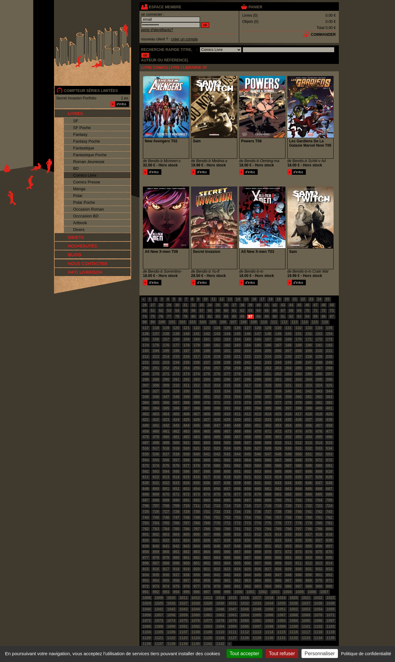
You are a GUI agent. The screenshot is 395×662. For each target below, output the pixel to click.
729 (186, 511)
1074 (171, 620)
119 (166, 328)
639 (237, 483)
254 (186, 368)
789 (217, 529)
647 (319, 483)
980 (227, 586)
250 (146, 368)
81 (202, 316)
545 (247, 454)
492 (288, 437)
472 (278, 431)
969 (309, 580)
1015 (232, 598)
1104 (147, 632)
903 (217, 563)
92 (291, 316)
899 (176, 563)
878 (156, 557)
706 (146, 506)
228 (309, 356)
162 (217, 339)
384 (156, 408)
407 (196, 414)
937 (176, 575)
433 (268, 419)
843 (186, 546)
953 (146, 580)
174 (146, 345)
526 (247, 448)
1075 (183, 620)
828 (227, 540)
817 (309, 534)
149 (278, 334)
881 (186, 557)
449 (237, 425)
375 (258, 402)
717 (258, 506)
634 (186, 483)
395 (268, 408)
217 (196, 356)
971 (329, 580)
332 (207, 391)
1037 (306, 603)
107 (233, 322)
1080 (245, 620)
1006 (312, 592)
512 (298, 443)
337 (258, 391)
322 (298, 385)
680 (268, 494)
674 (207, 494)
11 (213, 299)
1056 (147, 615)
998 (217, 592)
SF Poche (82, 127)
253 (176, 368)
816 (298, 534)
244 (278, 362)
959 (207, 580)
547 (268, 454)
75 (153, 316)
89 (266, 316)
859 (156, 552)
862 (186, 552)
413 (258, 414)
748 (186, 517)
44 (291, 305)
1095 (232, 626)
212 (146, 356)
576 (176, 465)
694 (217, 500)
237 (207, 362)
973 (156, 586)
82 (210, 316)
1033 (257, 603)
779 (309, 523)
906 (247, 563)
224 (268, 356)
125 (227, 328)
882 (196, 557)
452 (268, 425)
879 (166, 557)
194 (156, 351)
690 (176, 500)
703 (309, 500)
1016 (245, 598)
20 (287, 299)
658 (237, 489)
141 (196, 334)
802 (156, 534)
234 (176, 362)
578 (196, 465)
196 (176, 351)
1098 (269, 626)
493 (298, 437)
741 (309, 511)
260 (247, 368)
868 (247, 552)
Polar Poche (84, 202)
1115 (281, 632)
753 (237, 517)
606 (288, 471)
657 (227, 489)
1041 (159, 609)
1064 (245, 615)
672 (186, 494)
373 (237, 402)
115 (315, 322)
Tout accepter (244, 653)
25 (327, 299)
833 (278, 540)
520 (186, 448)
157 (166, 339)
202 (237, 351)
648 (329, 483)
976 (186, 586)
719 (278, 506)
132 (298, 328)
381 (319, 402)
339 (278, 391)
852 (278, 546)
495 (319, 437)
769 (207, 523)
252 (166, 368)
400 (319, 408)
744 (146, 517)
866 (227, 552)
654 (196, 489)
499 (166, 443)
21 (295, 299)
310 (176, 385)
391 (227, 408)
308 (156, 385)
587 (288, 465)
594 (166, 471)
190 (309, 345)
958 (196, 580)
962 (237, 580)
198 (196, 351)
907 (258, 563)
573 (146, 465)
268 (329, 368)
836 (309, 540)
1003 (275, 592)
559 (196, 460)
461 (166, 431)
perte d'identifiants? (157, 30)
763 (146, 523)
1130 (269, 638)
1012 (196, 598)
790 (227, 529)
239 (227, 362)
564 (247, 460)
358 (278, 397)
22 (303, 299)
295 (217, 379)
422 (156, 419)
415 (278, 414)
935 (156, 575)
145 (237, 334)
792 (247, 529)
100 (162, 322)
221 (237, 356)
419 (319, 414)
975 (176, 586)
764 (156, 523)
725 (146, 511)
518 (166, 448)
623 (268, 477)
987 (298, 586)
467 (227, 431)
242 (258, 362)
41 (266, 305)
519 (176, 448)
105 (213, 322)
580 (217, 465)
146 (247, 334)
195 (166, 351)
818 (319, 534)
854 (298, 546)
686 (329, 494)
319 (268, 385)
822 (166, 540)
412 (247, 414)
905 (237, 563)
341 (298, 391)
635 (196, 483)
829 (237, 540)
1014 (220, 598)
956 (176, 580)
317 (247, 385)
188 (288, 345)
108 (243, 322)
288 (146, 379)
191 (319, 345)
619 (227, 477)
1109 (208, 632)
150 (288, 334)
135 (329, 328)
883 (207, 557)
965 (268, 580)
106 (223, 322)
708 (166, 506)
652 (176, 489)
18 (270, 299)
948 (288, 575)
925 (247, 569)
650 (156, 489)
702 (298, 500)
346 (156, 397)
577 (186, 465)
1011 (183, 598)
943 (237, 575)
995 (186, 592)
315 (227, 385)
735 (247, 511)
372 (227, 402)
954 (156, 580)
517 (156, 448)
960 (217, 580)
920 (196, 569)
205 (268, 351)
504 (217, 443)
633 (176, 483)
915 (146, 569)
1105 (159, 632)
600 (227, 471)
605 (278, 471)
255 (196, 368)
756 (268, 517)
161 (207, 339)
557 (176, 460)
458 (329, 425)
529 (278, 448)
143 (217, 334)
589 (309, 465)
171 (309, 339)
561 (217, 460)
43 (283, 305)
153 (319, 334)
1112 (245, 632)
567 (278, 460)
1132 (293, 638)
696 (237, 500)
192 (329, 345)
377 (278, 402)
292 (186, 379)
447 (217, 425)
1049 (257, 609)
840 (156, 546)
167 (268, 339)
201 (227, 351)
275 (207, 374)
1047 (232, 609)
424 (176, 419)
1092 (196, 626)
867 (237, 552)
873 (298, 552)
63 (250, 310)
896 (146, 563)
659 (247, 489)
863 (196, 552)
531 (298, 448)
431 (247, 419)
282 (278, 374)
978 (207, 586)
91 (283, 316)
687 (146, 500)
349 (186, 397)
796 (288, 529)
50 (145, 310)
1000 (238, 592)
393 (247, 408)
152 (309, 334)
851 (268, 546)
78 (177, 316)
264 (288, 368)
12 (222, 299)
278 (237, 374)
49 (332, 305)
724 (329, 506)
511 (288, 443)
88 (258, 316)
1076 (196, 620)
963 (247, 580)
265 (298, 368)
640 (247, 483)
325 (329, 385)
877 (146, 557)
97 (332, 316)
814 (278, 534)
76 (161, 316)
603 (258, 471)
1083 (281, 620)
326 (146, 391)
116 (325, 322)
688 (156, 500)
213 (156, 356)
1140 (196, 644)
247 (309, 362)
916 (156, 569)
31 (185, 305)
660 (258, 489)
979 (217, 586)
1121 (159, 638)
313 (207, 385)
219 (217, 356)
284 (298, 374)
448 (227, 425)
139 (176, 334)
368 (186, 402)
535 (146, 454)
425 (186, 419)
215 (176, 356)
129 (268, 328)
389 (207, 408)
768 (196, 523)
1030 (220, 603)
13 (230, 299)
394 (258, 408)
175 (156, 345)
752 (227, 517)
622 (258, 477)
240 (237, 362)
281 (268, 374)
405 (176, 414)
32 (193, 305)
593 (156, 471)
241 (247, 362)
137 (156, 334)
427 (207, 419)
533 (319, 448)
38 (242, 305)
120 (176, 328)
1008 (147, 598)
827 (217, 540)
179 (196, 345)
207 (288, 351)
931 (309, 569)
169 (288, 339)
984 (268, 586)
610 (329, 471)
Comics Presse (86, 182)
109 (254, 322)
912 (309, 563)
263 (278, 368)
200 (217, 351)
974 (166, 586)
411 (237, 414)
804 (176, 534)
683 (298, 494)
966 (278, 580)
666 (319, 489)
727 (166, 511)
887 (247, 557)
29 (169, 305)
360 (298, 397)
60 (226, 310)
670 (166, 494)
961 (227, 580)
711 (196, 506)
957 (186, 580)
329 (176, 391)
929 (288, 569)
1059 (183, 615)
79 (185, 316)
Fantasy (80, 134)
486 (227, 437)
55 (185, 310)
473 (288, 431)
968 (298, 580)
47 (316, 305)
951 (319, 575)
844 (196, 546)
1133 (306, 638)
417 (298, 414)
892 (298, 557)
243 (268, 362)
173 (329, 339)
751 (217, 517)
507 (247, 443)
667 (329, 489)
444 (186, 425)
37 (234, 305)
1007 (324, 592)
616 (196, 477)
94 (307, 316)
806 (196, 534)
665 (309, 489)
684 (309, 494)
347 (166, 397)
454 (288, 425)
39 (250, 305)
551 (309, 454)
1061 (208, 615)
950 (309, 575)
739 (288, 511)
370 (207, 402)
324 (319, 385)
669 (156, 494)
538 (176, 454)
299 (258, 379)
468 (237, 431)
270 (156, 374)
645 (298, 483)
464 (196, 431)
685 (319, 494)
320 (278, 385)
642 (268, 483)
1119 (330, 632)
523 (217, 448)
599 (217, 471)
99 (153, 322)
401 (329, 408)
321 (288, 385)
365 (156, 402)
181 (217, 345)
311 (186, 385)
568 (288, 460)
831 (258, 540)
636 (207, 483)
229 (319, 356)
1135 (330, 638)
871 (278, 552)
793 (258, 529)
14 (238, 299)
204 (258, 351)
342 (309, 391)
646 (309, 483)
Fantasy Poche (86, 141)
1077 (208, 620)
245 (288, 362)
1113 (257, 632)
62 (242, 310)
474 (298, 431)
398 (298, 408)
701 (288, 500)
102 (182, 322)
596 (186, 471)
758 (288, 517)
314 (217, 385)
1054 (318, 609)
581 (227, 465)
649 (146, 489)
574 (156, 465)
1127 (232, 638)
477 (329, 431)
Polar (77, 195)
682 (288, 494)
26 (145, 305)
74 (145, 316)
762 (329, 517)
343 (319, 391)
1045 (208, 609)
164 (237, 339)
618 (217, 477)
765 (166, 523)
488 (247, 437)
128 (258, 328)
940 (207, 575)
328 (166, 391)
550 (298, 454)
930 (298, 569)
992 (156, 592)
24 (319, 299)
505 (227, 443)
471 (268, 431)
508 (258, 443)
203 (247, 351)
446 (207, 425)
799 (319, 529)
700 (278, 500)
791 (237, 529)
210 (319, 351)
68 (291, 310)
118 (156, 328)
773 (247, 523)
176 (166, 345)
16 (254, 299)
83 (218, 316)
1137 (159, 644)
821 (156, 540)
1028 (196, 603)
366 (166, 402)
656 (217, 489)
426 (196, 419)
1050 (269, 609)
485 (217, 437)
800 (329, 529)
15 (246, 299)
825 (196, 540)
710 (186, 506)
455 (298, 425)
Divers (79, 229)
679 (258, 494)
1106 (171, 632)
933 (329, 569)
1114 (269, 632)
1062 (220, 615)
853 (288, 546)
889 (268, 557)
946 (268, 575)
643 (278, 483)
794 (268, 529)
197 (186, 351)
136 (146, 334)
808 (217, 534)
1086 (318, 620)
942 (227, 575)
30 (177, 305)
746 (166, 517)
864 (207, 552)
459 (146, 431)
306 (329, 379)
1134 (318, 638)
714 (227, 506)
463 (186, 431)
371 (217, 402)
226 (288, 356)
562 (227, 460)
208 (298, 351)
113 (294, 322)
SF (75, 121)
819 (329, 534)
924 (237, 569)
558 (186, 460)
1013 (208, 598)
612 (156, 477)
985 (278, 586)
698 (258, 500)
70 (307, 310)
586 (278, 465)
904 (227, 563)
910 (288, 563)
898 (166, 563)
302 (288, 379)
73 (332, 310)
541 (207, 454)
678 (247, 494)
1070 (318, 615)
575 (166, 465)
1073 (159, 620)
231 (146, 362)
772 (237, 523)
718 (268, 506)
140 (186, 334)
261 (258, 368)
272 (176, 374)
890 (278, 557)
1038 (318, 603)
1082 (269, 620)
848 (237, 546)
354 (237, 397)
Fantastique (83, 148)
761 (319, 517)
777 (288, 523)
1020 (293, 598)
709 (176, 506)
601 (237, 471)
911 (298, 563)
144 (227, 334)
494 (309, 437)
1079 (232, 620)
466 (217, 431)
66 (275, 310)
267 (319, 368)
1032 (245, 603)
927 (268, 569)
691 (186, 500)
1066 (269, 615)
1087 (330, 620)
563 (237, 460)
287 (329, 374)
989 (319, 586)
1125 (208, 638)
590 (319, 465)
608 (309, 471)
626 (298, 477)
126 (237, 328)
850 (258, 546)
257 (217, 368)
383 (146, 408)
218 (207, 356)
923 (227, 569)
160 (196, 339)
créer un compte (184, 39)
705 (329, 500)
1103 (330, 626)
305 (319, 379)
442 (166, 425)
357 (268, 397)
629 (329, 477)
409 (217, 414)
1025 (159, 603)
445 (196, 425)
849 (247, 546)
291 (176, 379)
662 (278, 489)
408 (207, 414)
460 (156, 431)
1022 (318, 598)
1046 (220, 609)
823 (176, 540)
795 (278, 529)
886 (237, 557)
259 (237, 368)
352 (217, 397)
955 (166, 580)
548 (278, 454)
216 (186, 356)
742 (319, 511)
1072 (147, 620)
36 (226, 305)
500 (176, 443)
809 (227, 534)
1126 (220, 638)
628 (319, 477)
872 (288, 552)
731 (207, 511)
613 (166, 477)
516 (146, 448)
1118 (318, 632)
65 (266, 310)
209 (309, 351)
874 (309, 552)
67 (283, 310)
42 (275, 305)
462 (176, 431)
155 (146, 339)
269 (146, 374)
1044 (196, 609)
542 (217, 454)
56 (193, 310)
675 (217, 494)
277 (227, 374)
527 (258, 448)
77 (169, 316)
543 (227, 454)
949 (298, 575)
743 (329, 511)
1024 (147, 603)
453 (278, 425)
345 (146, 397)
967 (288, 580)
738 (278, 511)
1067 (281, 615)
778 (298, 523)
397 (288, 408)
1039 (330, 603)
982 (247, 586)
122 (196, 328)
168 (278, 339)
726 (156, 511)
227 (298, 356)
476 (319, 431)
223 (258, 356)
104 (203, 322)
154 (329, 334)
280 (258, 374)
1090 (171, 626)
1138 (171, 644)
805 (186, 534)
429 (227, 419)
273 (186, 374)
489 (258, 437)
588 (298, 465)
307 (146, 385)
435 (288, 419)
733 (227, 511)
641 (258, 483)
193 (146, 351)
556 (166, 460)
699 (268, 500)
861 (176, 552)
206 (278, 351)
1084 (293, 620)
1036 (293, 603)
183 (237, 345)
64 (258, 310)
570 (309, 460)
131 (288, 328)
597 (196, 471)
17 (262, 299)
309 (166, 385)
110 (264, 322)
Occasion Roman (88, 209)
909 (278, 563)
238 (217, 362)
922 (217, 569)
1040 (147, 609)
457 (319, 425)
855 (309, 546)
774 (258, 523)
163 (227, 339)
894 (319, 557)
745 (156, 517)
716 (247, 506)
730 (196, 511)
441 (156, 425)
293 (196, 379)
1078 (220, 620)
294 (207, 379)
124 (217, 328)
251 (156, 368)
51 (153, 310)
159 (186, 339)
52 (161, 310)
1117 (306, 632)
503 (207, 443)
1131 (281, 638)
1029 (208, 603)
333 (217, 391)
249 (329, 362)
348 (176, 397)
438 (319, 419)
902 (207, 563)
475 (309, 431)
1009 (159, 598)
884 (217, 557)
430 (237, 419)
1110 (220, 632)
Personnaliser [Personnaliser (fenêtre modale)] (320, 653)
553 (329, 454)
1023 (330, 598)
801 (146, 534)
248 (319, 362)
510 (278, 443)
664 (298, 489)
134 (319, 328)
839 (146, 546)
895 (329, 557)
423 (166, 419)
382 (329, 402)
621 (247, 477)
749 (196, 517)
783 (156, 529)
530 (288, 448)
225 (278, 356)
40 (258, 305)
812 (258, 534)
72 (324, 310)
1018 (269, 598)
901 (196, 563)
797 (298, 529)
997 (207, 592)
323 (309, 385)
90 (275, 316)
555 (156, 460)
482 (186, 437)
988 (309, 586)
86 (242, 316)
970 (319, 580)
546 (258, 454)
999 (227, 592)
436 (298, 419)
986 (288, 586)
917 (166, 569)
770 (217, 523)
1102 (318, 626)
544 (237, 454)
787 (196, 529)
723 (319, 506)
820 (146, 540)
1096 (245, 626)
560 (207, 460)
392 (237, 408)
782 (146, 529)
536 (156, 454)
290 (166, 379)
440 (146, 425)
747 (176, 517)
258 (227, 368)
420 (329, 414)
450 (247, 425)
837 (319, 540)
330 (186, 391)
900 (186, 563)
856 (319, 546)
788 (207, 529)
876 (329, 552)
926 (258, 569)
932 (319, 569)
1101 (306, 626)
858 (146, 552)
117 (146, 328)
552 (319, 454)
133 (309, 328)
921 (207, 569)
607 (298, 471)
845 (207, 546)
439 (329, 419)
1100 (293, 626)
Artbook (80, 222)
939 (196, 575)
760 (309, 517)
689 (166, 500)
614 (176, 477)
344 (329, 391)
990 (329, 586)
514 (319, 443)
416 (288, 414)
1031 (232, 603)
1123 (183, 638)
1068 (293, 615)
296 (227, 379)
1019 (281, 598)
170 (298, 339)
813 (268, 534)
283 (288, 374)
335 (237, 391)
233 (166, 362)
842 (176, 546)
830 (247, 540)
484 (207, 437)
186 (268, 345)
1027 (183, 603)
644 (288, 483)
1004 (287, 592)
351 (207, 397)
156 (156, 339)
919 (186, 569)
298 (247, 379)
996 (196, 592)
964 (258, 580)
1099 (281, 626)
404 (166, 414)
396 (278, 408)
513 (309, 443)
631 (156, 483)
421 (146, 419)
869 (258, 552)
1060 (196, 615)
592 (146, 471)
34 (210, 305)
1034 (269, 603)
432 (258, 419)
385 (166, 408)
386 (176, 408)
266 (309, 368)
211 (329, 351)
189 (298, 345)
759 (298, 517)
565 (258, 460)
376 (268, 402)
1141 (208, 644)
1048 (245, 609)
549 (288, 454)
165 (247, 339)
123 (207, 328)
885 (227, 557)
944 (247, 575)
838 (329, 540)
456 (309, 425)
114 (304, 322)
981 (237, 586)
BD (76, 168)
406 (186, 414)
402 (146, 414)
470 (258, 431)
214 (166, 356)
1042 (171, 609)
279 (247, 374)
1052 (293, 609)
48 (324, 305)
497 (146, 443)
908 (268, 563)
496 (329, 437)
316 (237, 385)
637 (217, 483)
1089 (159, 626)
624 (278, 477)
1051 (281, 609)
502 (196, 443)
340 (288, 391)
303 (298, 379)
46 (307, 305)
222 (247, 356)
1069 (306, 615)
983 (258, 586)
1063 (232, 615)
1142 (220, 644)
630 (146, 483)
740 (298, 511)
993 (166, 592)
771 (227, 523)
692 (196, 500)
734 (237, 511)
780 (319, 523)
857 (329, 546)
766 (176, 523)
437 (309, 419)
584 (258, 465)
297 (237, 379)
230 (329, 356)
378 (288, 402)
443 (176, 425)
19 (278, 299)
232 (156, 362)
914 (329, 563)
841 (166, 546)
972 (146, 586)
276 (217, 374)
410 (227, 414)
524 (227, 448)
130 (278, 328)
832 (268, 540)
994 (176, 592)
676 (227, 494)
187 (278, 345)
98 (145, 322)
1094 (220, 626)
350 (196, 397)
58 (210, 310)
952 (329, 575)
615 (186, 477)
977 (196, 586)
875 (319, 552)
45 (299, 305)
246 (298, 362)
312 (196, 385)
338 (268, 391)
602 (247, 471)
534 (329, 448)
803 (166, 534)
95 (316, 316)
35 (218, 305)
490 (268, 437)
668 (146, 494)
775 (268, 523)
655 (207, 489)
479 (156, 437)
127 (247, 328)
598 (207, 471)
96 (324, 316)
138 (166, 334)
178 (186, 345)
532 (309, 448)
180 (207, 345)
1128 (245, 638)
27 (153, 305)
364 (146, 402)
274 (196, 374)
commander (323, 34)
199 (207, 351)
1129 (257, 638)
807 (207, 534)
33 (202, 305)
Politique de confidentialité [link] (366, 653)
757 (278, 517)
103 (192, 322)
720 (288, 506)
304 (309, 379)
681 (278, 494)
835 (298, 540)
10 (205, 299)
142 (207, 334)
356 (258, 397)
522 (207, 448)
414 (268, 414)
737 (268, 511)
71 (316, 310)
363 (329, 397)
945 (258, 575)
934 (146, 575)
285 (309, 374)
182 (227, 345)
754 (247, 517)
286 (319, 374)
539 (186, 454)
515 (329, 443)
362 (319, 397)
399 (309, 408)
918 (176, 569)
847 (227, 546)
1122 (171, 638)
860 (166, 552)
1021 (306, 598)
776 (278, 523)
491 (278, 437)
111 (274, 322)
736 (258, 511)
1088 (147, 626)
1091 (183, 626)
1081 (257, 620)
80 (193, 316)
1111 (232, 632)
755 (258, 517)
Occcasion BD (85, 216)
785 (176, 529)
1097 (257, 626)
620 (237, 477)
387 (186, 408)
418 (309, 414)
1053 (306, 609)
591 (329, 465)
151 (298, 334)
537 (166, 454)
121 (186, 328)
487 (237, 437)
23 (311, 299)
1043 (183, 609)
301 (278, 379)
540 (196, 454)
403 (156, 414)
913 (319, 563)
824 (186, 540)
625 (288, 477)
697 (247, 500)
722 (309, 506)
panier (255, 7)
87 (250, 316)
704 (319, 500)
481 (176, 437)
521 (196, 448)
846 (217, 546)
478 (146, 437)
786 (186, 529)
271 (166, 374)
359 (288, 397)
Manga (79, 188)
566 (268, 460)
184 (247, 345)
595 (176, 471)
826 (207, 540)
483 (196, 437)
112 (284, 322)
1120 (147, 638)
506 (237, 443)
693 (207, 500)
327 (156, 391)
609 (319, 471)
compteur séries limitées (91, 91)
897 (156, 563)
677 (237, 494)
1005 (300, 592)
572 (329, 460)
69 (299, 310)
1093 (208, 626)
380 (309, 402)
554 (146, 460)
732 (217, 511)
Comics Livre (84, 175)
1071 (330, 615)
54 (177, 310)
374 (247, 402)
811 (247, 534)
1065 (257, 615)
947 (278, 575)
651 (166, 489)
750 (207, 517)
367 (176, 402)
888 (258, 557)
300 (268, 379)
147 (258, 334)
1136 (147, 644)
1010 (171, 598)
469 (247, 431)
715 (237, 506)
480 (166, 437)
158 (176, 339)
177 (176, 345)
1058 (171, 615)
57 (202, 310)
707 (156, 506)
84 (226, 316)
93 (299, 316)
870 (268, 552)
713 (217, 506)
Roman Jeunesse (88, 161)
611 (146, 477)
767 (186, 523)
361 (309, 397)
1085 (306, 620)
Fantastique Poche (89, 155)
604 (268, 471)
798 (309, 529)
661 (268, 489)
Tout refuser (282, 653)
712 (207, 506)
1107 (183, 632)
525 (237, 448)
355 (247, 397)
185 (258, 345)
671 (176, 494)
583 (247, 465)
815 (288, 534)
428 (217, 419)
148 (268, 334)
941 (217, 575)
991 (146, 592)
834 (288, 540)
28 (161, 305)
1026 (171, 603)
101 (172, 322)
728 (176, 511)
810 (237, 534)
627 (309, 477)
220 (227, 356)
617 (207, 477)
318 (258, 385)
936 (166, 575)
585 (268, 465)
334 (227, 391)
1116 (293, 632)
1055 (330, 609)
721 (298, 506)
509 (268, 443)
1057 (159, 615)
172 (319, 339)
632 (166, 483)
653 (186, 489)
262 (268, 368)
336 (247, 391)
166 (258, 339)
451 (258, 425)
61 (234, 310)
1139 (183, 644)
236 (196, 362)
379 (298, 402)
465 (207, 431)
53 (169, 310)
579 (207, 465)
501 (186, 443)
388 (196, 408)
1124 (196, 638)
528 (268, 448)
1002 (263, 592)
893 (309, 557)
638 (227, 483)
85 (234, 316)
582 (237, 465)
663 (288, 489)
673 (196, 494)
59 (218, 310)
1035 (281, 603)
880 (176, 557)
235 (186, 362)
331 (196, 391)
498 (156, 443)
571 (319, 460)
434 (278, 419)
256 (207, 368)
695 (227, 500)
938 (186, 575)
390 (217, 408)
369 (196, 402)
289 (156, 379)
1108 (196, 632)
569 (298, 460)
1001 (251, 592)
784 (166, 529)
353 (227, 397)
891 (288, 557)
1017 (257, 598)
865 (217, 552)
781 (329, 523)
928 (278, 569)
